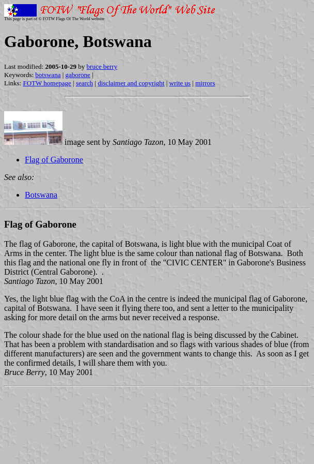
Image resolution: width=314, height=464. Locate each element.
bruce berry (102, 66)
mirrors (205, 83)
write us (180, 83)
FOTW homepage (47, 83)
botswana (47, 75)
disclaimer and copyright (131, 83)
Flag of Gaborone (54, 159)
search (84, 83)
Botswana (41, 194)
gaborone (78, 75)
